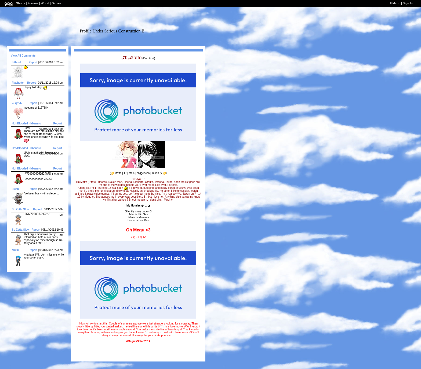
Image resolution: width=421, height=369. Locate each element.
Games (56, 3)
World (45, 3)
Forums (33, 3)
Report (33, 62)
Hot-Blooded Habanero (26, 123)
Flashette (18, 82)
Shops (20, 3)
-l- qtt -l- (17, 103)
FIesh (15, 188)
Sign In (408, 3)
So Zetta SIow (21, 209)
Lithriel (16, 62)
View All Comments (23, 55)
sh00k (15, 250)
